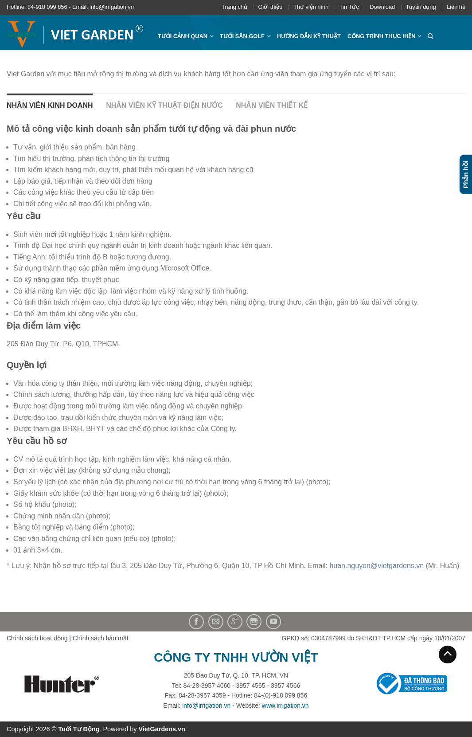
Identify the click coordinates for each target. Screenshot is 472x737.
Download (382, 7)
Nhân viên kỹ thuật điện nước (164, 105)
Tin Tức (349, 7)
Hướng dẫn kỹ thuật (309, 36)
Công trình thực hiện (381, 36)
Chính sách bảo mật (101, 638)
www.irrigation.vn (285, 705)
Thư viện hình (310, 7)
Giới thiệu (270, 7)
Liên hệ (456, 7)
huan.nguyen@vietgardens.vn (376, 565)
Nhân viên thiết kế (272, 105)
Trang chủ (234, 7)
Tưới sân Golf (242, 36)
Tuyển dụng (421, 7)
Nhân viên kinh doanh (50, 105)
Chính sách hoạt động (37, 638)
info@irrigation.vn (206, 705)
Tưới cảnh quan (182, 36)
